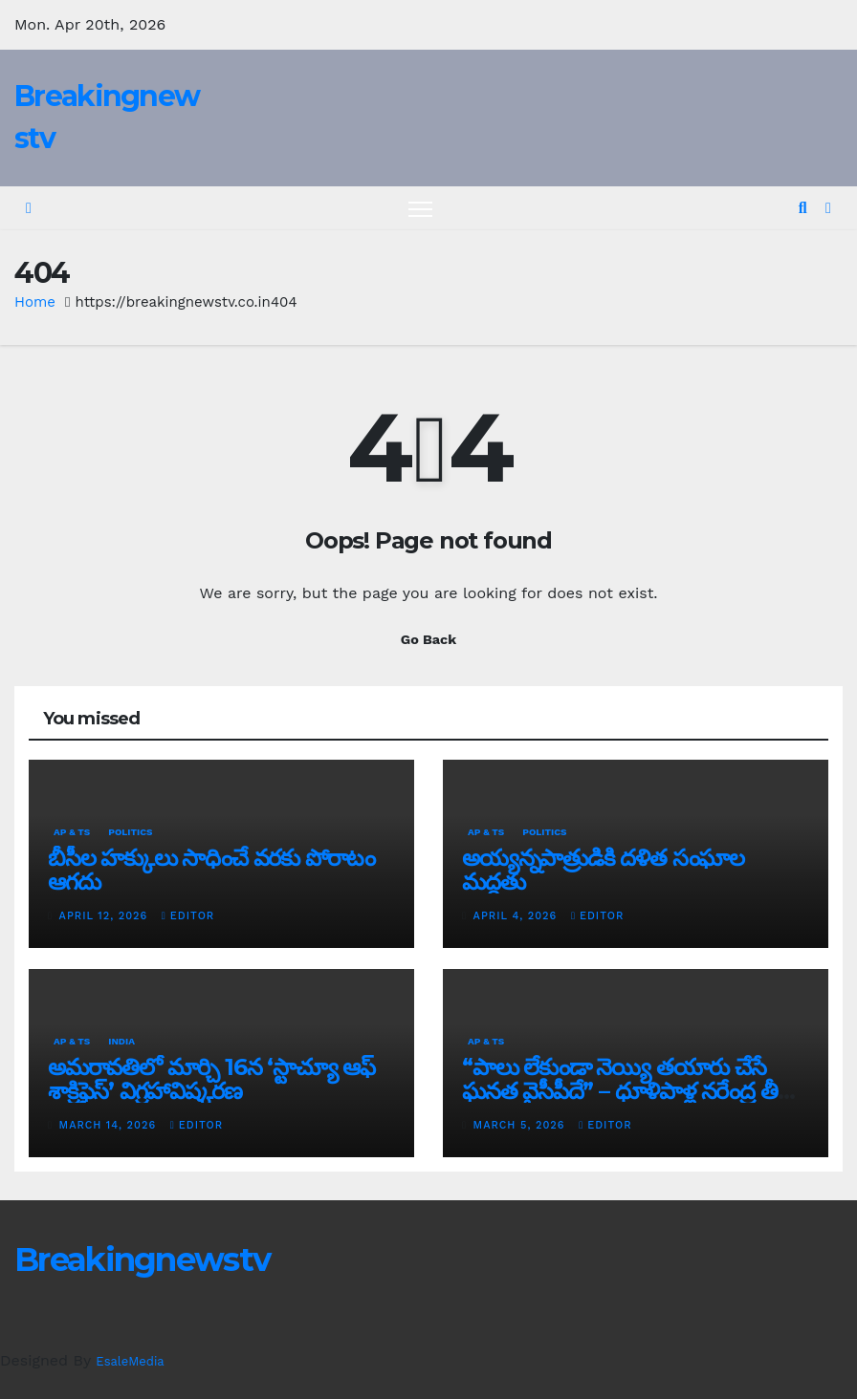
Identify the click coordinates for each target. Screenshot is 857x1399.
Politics (130, 832)
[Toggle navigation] (420, 209)
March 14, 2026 (110, 1125)
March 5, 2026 (521, 1125)
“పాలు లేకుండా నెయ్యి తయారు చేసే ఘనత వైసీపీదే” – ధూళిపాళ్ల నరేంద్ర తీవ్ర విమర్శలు (627, 1091)
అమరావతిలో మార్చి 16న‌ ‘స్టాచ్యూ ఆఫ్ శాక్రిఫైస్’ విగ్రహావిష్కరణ (211, 1079)
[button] (803, 208)
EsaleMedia (130, 1361)
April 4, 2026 (517, 916)
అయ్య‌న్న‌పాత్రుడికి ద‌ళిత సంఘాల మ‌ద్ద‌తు (603, 869)
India (121, 1041)
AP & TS (72, 832)
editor (188, 916)
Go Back (428, 639)
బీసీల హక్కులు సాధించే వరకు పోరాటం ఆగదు (211, 869)
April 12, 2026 (105, 916)
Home (34, 302)
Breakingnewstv (142, 1259)
